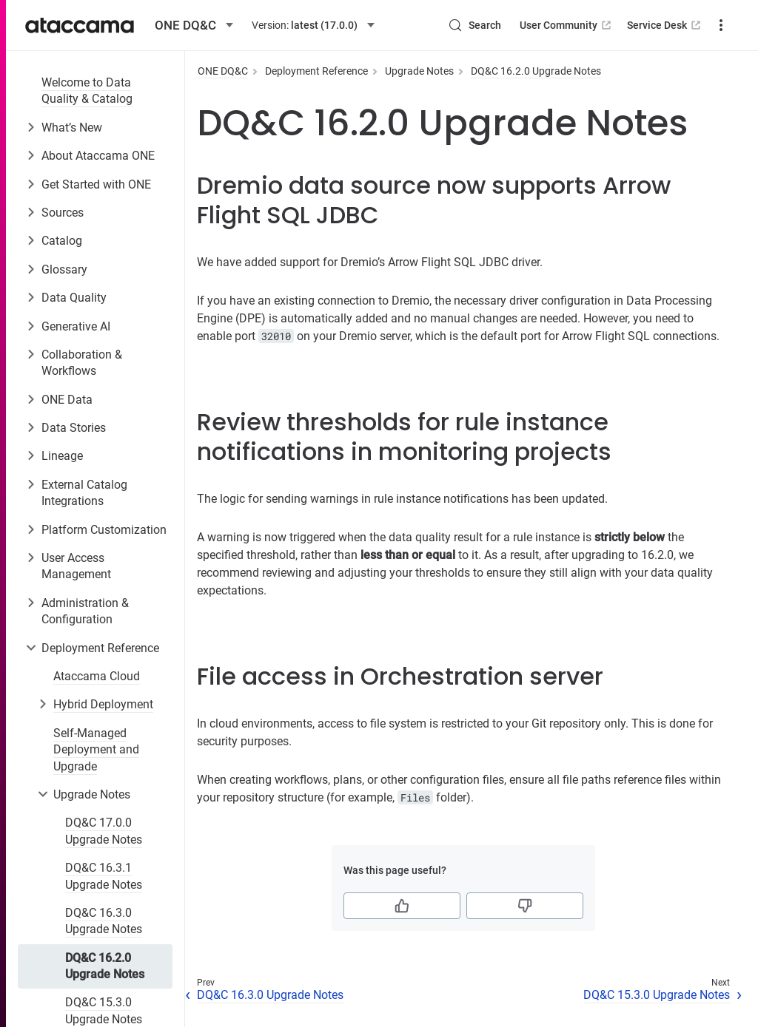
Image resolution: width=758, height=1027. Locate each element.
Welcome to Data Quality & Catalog (87, 90)
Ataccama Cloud (96, 676)
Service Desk (665, 25)
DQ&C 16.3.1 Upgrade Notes (103, 876)
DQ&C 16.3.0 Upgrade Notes (103, 921)
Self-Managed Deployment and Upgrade (96, 749)
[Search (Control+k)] (474, 25)
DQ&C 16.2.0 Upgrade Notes (104, 966)
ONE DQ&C (223, 71)
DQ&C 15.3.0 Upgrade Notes (656, 995)
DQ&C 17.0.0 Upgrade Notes (103, 831)
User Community (567, 25)
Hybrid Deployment (103, 704)
